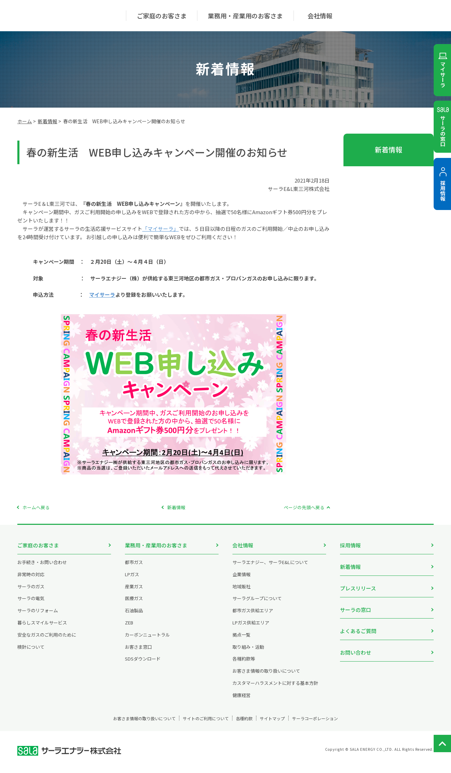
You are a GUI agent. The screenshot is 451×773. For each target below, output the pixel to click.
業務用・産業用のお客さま (156, 545)
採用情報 (350, 545)
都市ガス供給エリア (252, 615)
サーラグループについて (257, 603)
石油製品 (134, 615)
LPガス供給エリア (250, 627)
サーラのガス (30, 591)
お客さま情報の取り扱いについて (266, 676)
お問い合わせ (355, 640)
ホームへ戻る (36, 507)
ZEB (129, 627)
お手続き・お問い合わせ (42, 567)
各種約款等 (243, 664)
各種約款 (246, 723)
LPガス (132, 579)
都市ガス (134, 567)
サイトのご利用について (195, 723)
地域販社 (241, 591)
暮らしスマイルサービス (42, 627)
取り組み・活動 (248, 652)
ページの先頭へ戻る (304, 507)
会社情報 (242, 545)
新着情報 (47, 121)
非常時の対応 (30, 579)
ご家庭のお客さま (38, 545)
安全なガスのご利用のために (46, 640)
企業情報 (241, 579)
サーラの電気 (30, 603)
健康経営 (241, 700)
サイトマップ (285, 723)
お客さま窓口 (138, 652)
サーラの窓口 (355, 602)
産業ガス (134, 591)
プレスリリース (358, 583)
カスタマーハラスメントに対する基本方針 (275, 688)
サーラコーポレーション (341, 723)
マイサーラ (102, 294)
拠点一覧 (241, 640)
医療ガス (134, 603)
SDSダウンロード (143, 664)
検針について (30, 652)
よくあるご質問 (358, 621)
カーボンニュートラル (147, 640)
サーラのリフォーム (37, 615)
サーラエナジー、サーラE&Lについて (270, 567)
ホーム (24, 121)
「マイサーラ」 (160, 228)
